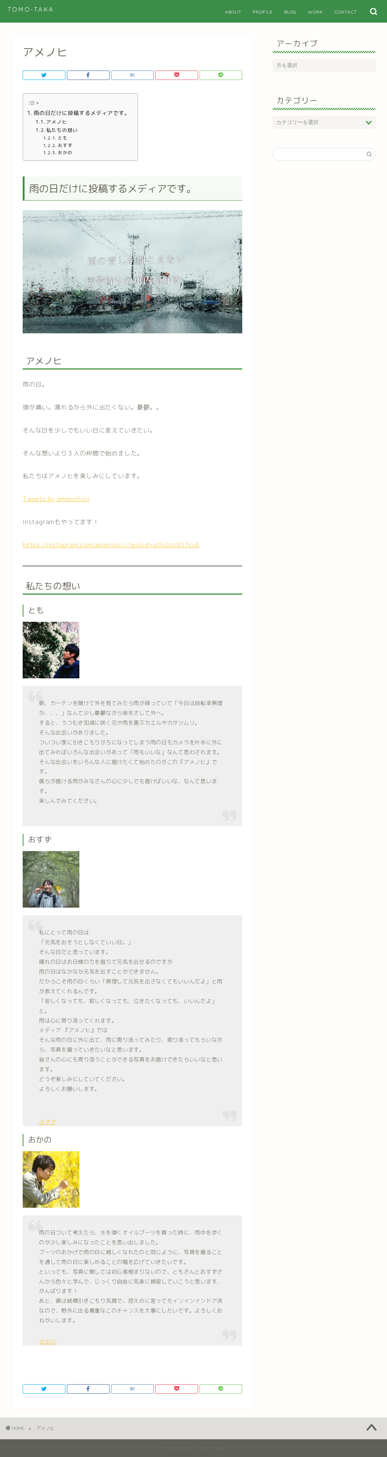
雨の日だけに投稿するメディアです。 (82, 113)
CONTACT (345, 12)
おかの (65, 152)
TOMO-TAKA (31, 9)
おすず (65, 145)
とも (63, 138)
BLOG (290, 12)
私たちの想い (62, 130)
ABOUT (233, 12)
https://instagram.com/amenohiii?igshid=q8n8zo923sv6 (111, 545)
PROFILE (263, 12)
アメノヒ (56, 121)
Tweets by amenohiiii (56, 499)
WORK (315, 12)
